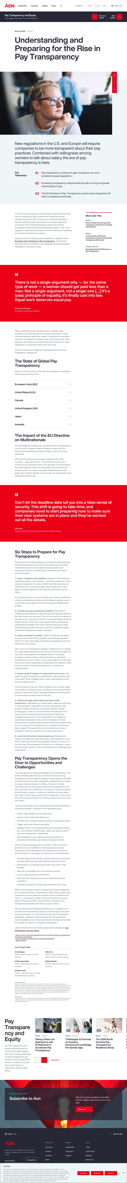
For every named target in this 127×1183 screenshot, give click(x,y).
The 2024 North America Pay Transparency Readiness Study (105, 1043)
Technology (90, 1151)
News (104, 6)
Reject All (97, 1173)
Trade (88, 1147)
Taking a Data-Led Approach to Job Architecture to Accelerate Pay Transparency (44, 1045)
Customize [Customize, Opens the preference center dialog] (83, 1173)
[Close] (124, 1173)
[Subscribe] (84, 1109)
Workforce (90, 1159)
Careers (89, 6)
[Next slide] (44, 1060)
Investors (97, 6)
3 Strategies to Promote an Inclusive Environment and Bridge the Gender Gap (78, 1043)
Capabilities (22, 6)
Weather (89, 1155)
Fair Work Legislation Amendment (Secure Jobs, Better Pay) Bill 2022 (35, 938)
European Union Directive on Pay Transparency (35, 241)
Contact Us (79, 6)
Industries (34, 6)
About (54, 6)
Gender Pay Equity (21, 940)
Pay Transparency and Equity (20, 15)
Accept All (111, 1173)
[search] (61, 6)
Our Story (49, 1147)
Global (116, 6)
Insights (45, 6)
